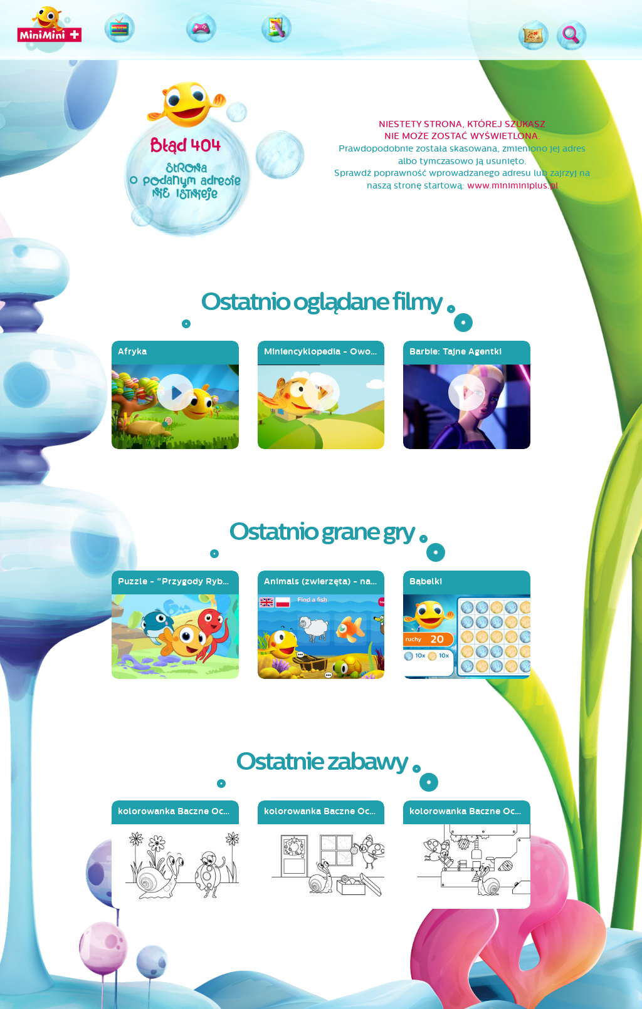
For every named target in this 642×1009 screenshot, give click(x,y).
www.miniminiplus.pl (512, 185)
